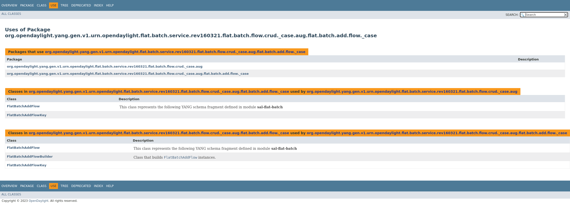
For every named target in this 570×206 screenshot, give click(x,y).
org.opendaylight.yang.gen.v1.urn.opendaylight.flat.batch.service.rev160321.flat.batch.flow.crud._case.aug (104, 66)
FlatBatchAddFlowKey (26, 115)
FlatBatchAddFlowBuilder (30, 156)
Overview (9, 5)
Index (98, 5)
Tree (64, 5)
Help (110, 5)
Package (27, 5)
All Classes (11, 14)
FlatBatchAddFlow (23, 106)
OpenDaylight (38, 201)
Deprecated (81, 5)
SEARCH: (512, 15)
